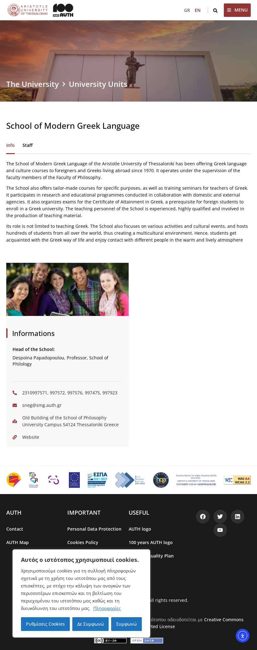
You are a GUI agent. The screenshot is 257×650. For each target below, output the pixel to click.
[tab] (10, 145)
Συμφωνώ (126, 624)
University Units (98, 84)
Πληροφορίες (107, 608)
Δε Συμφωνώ (90, 624)
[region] (81, 593)
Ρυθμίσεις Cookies (45, 624)
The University (32, 84)
